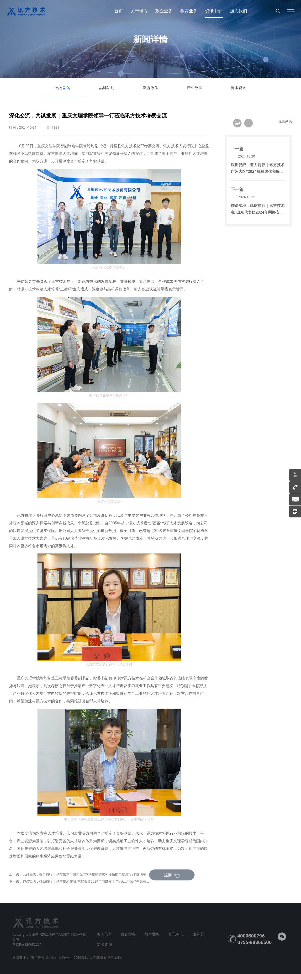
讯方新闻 (63, 91)
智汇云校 (37, 957)
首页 (118, 11)
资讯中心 (214, 13)
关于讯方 (139, 11)
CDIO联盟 (81, 957)
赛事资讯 (238, 91)
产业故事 (195, 91)
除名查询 (104, 944)
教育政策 (151, 91)
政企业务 (164, 11)
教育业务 (188, 11)
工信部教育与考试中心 (107, 957)
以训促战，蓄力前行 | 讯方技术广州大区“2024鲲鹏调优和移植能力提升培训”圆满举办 (86, 874)
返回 (172, 875)
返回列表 (285, 121)
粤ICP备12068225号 (27, 944)
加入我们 (238, 11)
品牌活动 (107, 91)
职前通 (51, 957)
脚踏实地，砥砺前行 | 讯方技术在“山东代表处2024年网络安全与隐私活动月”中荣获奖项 (87, 881)
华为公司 (65, 957)
